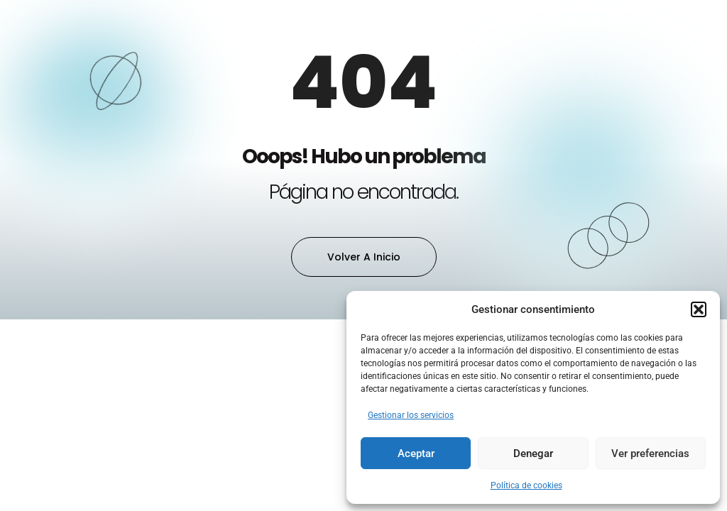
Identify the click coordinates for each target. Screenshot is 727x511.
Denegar (533, 453)
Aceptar (416, 453)
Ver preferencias (650, 453)
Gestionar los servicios (411, 415)
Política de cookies (526, 485)
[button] (699, 309)
